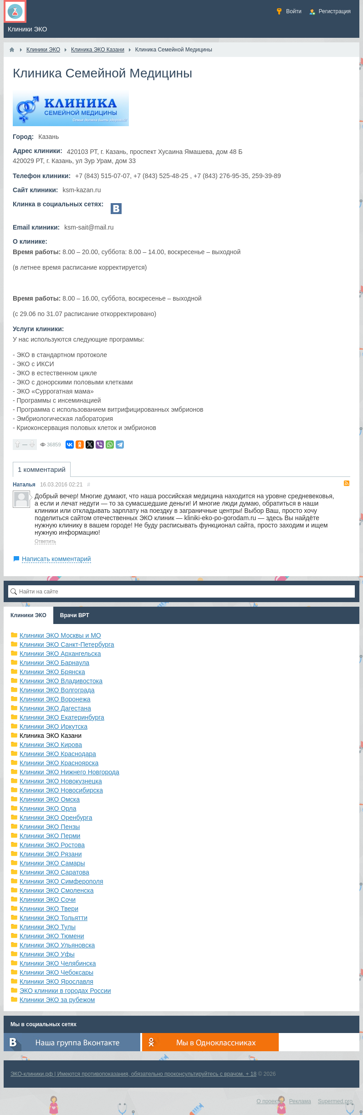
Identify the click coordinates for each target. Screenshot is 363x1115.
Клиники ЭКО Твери (49, 908)
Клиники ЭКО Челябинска (58, 963)
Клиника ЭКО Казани (51, 735)
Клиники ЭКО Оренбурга (56, 817)
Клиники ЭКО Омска (50, 799)
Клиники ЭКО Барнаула (54, 662)
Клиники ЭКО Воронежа (55, 699)
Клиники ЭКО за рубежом (57, 999)
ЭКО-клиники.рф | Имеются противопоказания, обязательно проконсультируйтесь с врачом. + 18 (133, 1074)
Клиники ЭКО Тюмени (52, 936)
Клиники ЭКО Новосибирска (61, 790)
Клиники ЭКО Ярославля (56, 981)
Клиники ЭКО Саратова (54, 872)
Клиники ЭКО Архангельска (60, 653)
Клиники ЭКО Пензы (50, 826)
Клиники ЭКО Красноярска (59, 763)
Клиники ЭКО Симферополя (61, 881)
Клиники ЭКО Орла (48, 808)
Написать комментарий (56, 559)
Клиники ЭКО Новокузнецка (61, 781)
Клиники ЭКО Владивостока (61, 681)
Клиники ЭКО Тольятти (53, 917)
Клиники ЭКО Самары (52, 863)
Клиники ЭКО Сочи (48, 899)
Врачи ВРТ (74, 615)
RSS (346, 483)
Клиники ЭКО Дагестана (55, 708)
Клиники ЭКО (28, 615)
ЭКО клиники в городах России (65, 990)
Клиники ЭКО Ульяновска (57, 945)
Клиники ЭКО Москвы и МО (60, 635)
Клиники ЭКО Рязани (51, 854)
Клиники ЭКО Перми (50, 835)
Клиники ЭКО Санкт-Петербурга (67, 644)
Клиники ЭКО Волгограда (57, 690)
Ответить (45, 541)
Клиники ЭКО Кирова (51, 744)
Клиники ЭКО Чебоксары (56, 972)
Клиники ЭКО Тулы (48, 927)
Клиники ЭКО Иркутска (53, 726)
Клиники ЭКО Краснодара (58, 753)
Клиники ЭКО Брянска (52, 671)
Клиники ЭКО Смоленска (57, 890)
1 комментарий (42, 469)
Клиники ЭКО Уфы (47, 954)
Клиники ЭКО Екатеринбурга (62, 717)
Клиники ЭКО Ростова (52, 845)
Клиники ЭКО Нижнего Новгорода (69, 772)
